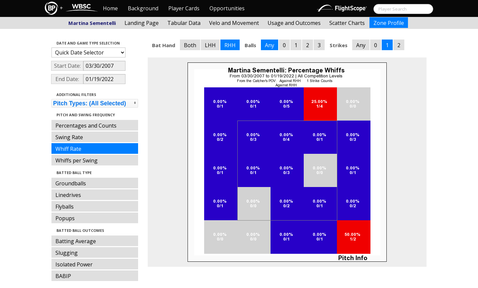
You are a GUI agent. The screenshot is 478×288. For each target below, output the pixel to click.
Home (110, 8)
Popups (65, 218)
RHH (230, 45)
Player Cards (183, 8)
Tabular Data (183, 23)
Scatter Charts (347, 23)
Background (143, 8)
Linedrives (68, 195)
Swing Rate (69, 137)
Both (190, 45)
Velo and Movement (234, 23)
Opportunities (227, 8)
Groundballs (70, 183)
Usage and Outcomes (294, 23)
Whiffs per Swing (76, 160)
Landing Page (141, 23)
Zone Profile (388, 23)
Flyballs (64, 206)
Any (269, 45)
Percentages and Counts (86, 125)
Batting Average (75, 241)
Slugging (66, 252)
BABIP (63, 276)
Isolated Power (74, 264)
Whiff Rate (68, 148)
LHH (210, 45)
